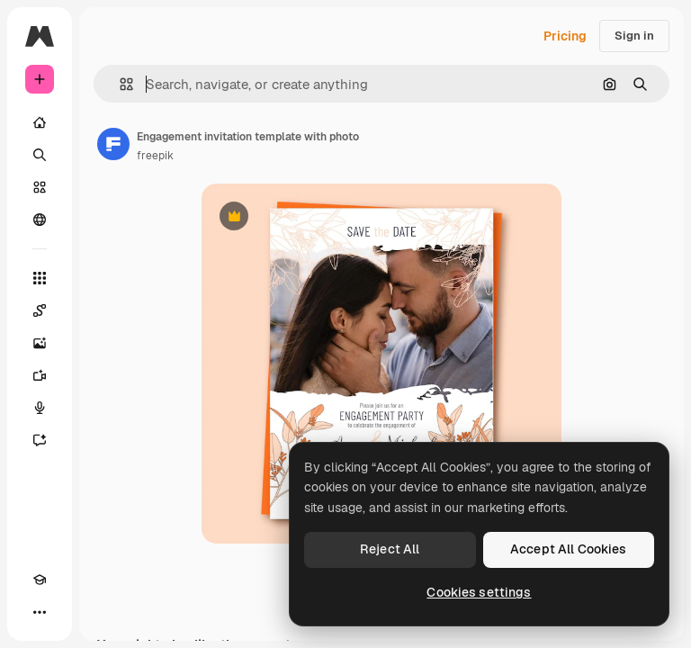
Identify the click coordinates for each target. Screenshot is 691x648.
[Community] (39, 219)
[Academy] (39, 579)
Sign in (634, 35)
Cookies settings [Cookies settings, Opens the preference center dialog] (478, 592)
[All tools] (39, 278)
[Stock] (39, 187)
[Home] (39, 122)
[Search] (39, 154)
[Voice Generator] (39, 407)
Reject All (389, 549)
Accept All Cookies (568, 549)
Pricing (565, 36)
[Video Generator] (39, 375)
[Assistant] (39, 440)
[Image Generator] (39, 342)
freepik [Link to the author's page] (155, 155)
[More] (39, 612)
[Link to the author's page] (113, 144)
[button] (119, 84)
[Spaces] (39, 310)
